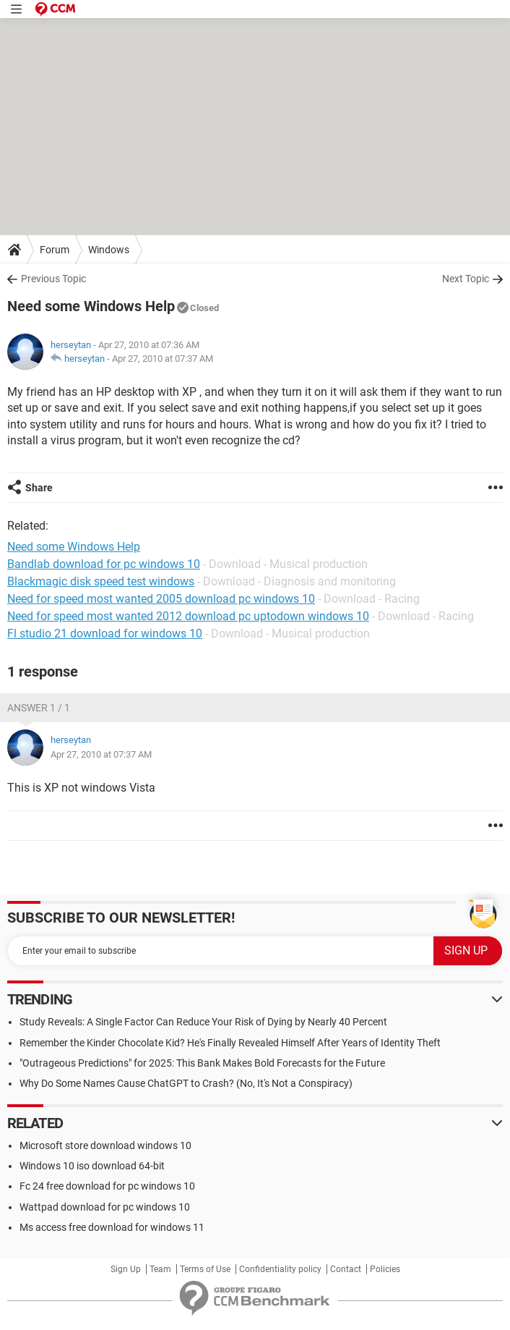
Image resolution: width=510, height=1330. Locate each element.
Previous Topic (53, 278)
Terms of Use (205, 1269)
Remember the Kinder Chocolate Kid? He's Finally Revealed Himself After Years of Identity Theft (230, 1043)
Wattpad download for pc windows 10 (105, 1207)
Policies (385, 1269)
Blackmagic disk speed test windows (100, 581)
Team (160, 1269)
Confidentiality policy (280, 1269)
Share (39, 488)
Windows (108, 249)
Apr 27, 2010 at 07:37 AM (162, 358)
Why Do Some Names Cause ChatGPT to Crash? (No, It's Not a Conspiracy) (186, 1083)
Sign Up (126, 1269)
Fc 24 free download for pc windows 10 (107, 1186)
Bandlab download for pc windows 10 (103, 564)
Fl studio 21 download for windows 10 (104, 633)
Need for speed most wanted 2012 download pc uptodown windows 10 (188, 616)
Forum (54, 249)
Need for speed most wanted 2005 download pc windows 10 (161, 599)
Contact (345, 1269)
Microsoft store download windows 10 (105, 1145)
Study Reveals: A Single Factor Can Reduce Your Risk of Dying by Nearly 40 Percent (203, 1022)
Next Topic (465, 278)
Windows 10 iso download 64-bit (92, 1166)
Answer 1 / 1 (38, 707)
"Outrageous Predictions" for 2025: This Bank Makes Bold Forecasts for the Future (202, 1063)
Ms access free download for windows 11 (112, 1227)
